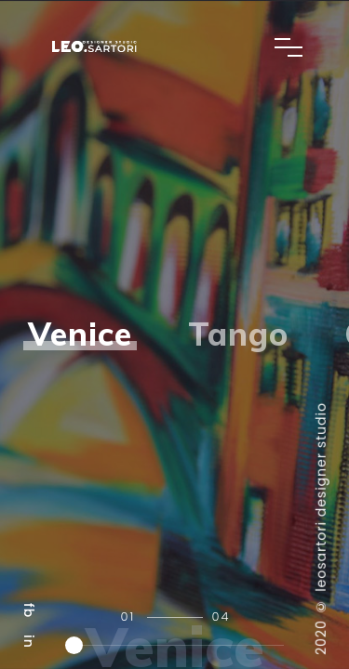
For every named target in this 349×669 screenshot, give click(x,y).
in (29, 642)
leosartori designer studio (321, 497)
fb (29, 610)
